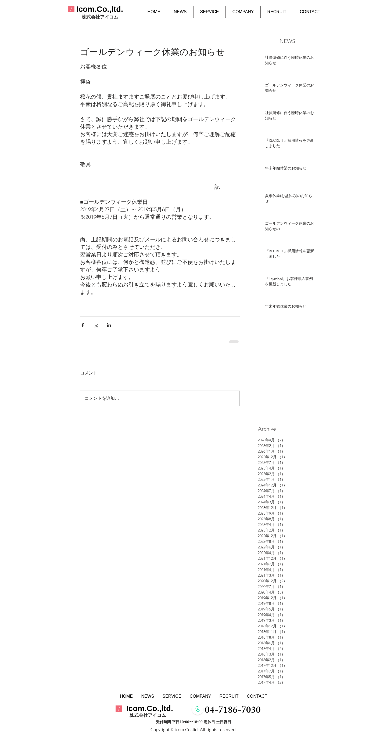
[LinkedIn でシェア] (109, 325)
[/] (71, 9)
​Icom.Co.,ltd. (99, 9)
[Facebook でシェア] (82, 325)
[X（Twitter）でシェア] (95, 325)
